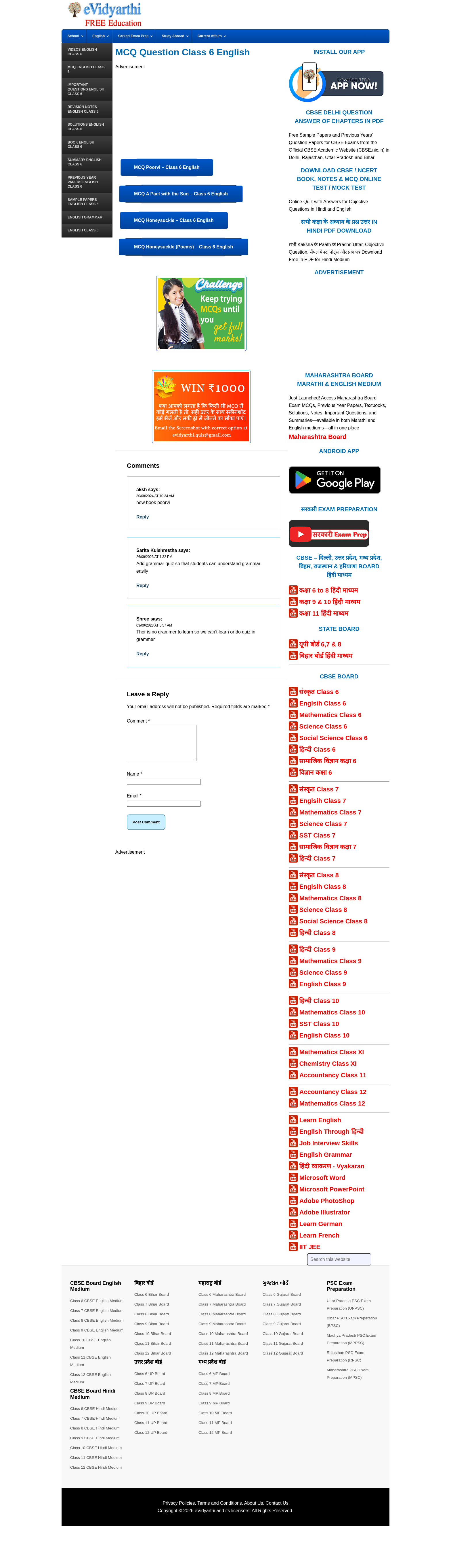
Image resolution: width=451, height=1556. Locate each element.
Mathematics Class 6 (330, 714)
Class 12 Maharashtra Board (224, 1353)
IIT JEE (309, 1247)
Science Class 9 (323, 972)
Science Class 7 (323, 823)
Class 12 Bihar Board (153, 1353)
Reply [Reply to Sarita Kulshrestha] (142, 585)
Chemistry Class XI (327, 1063)
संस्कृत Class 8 (319, 875)
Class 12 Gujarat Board (284, 1353)
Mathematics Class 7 (330, 812)
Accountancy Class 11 (332, 1075)
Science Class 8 (323, 909)
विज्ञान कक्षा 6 (315, 772)
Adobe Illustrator (324, 1212)
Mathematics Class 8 (330, 898)
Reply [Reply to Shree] (142, 653)
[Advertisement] (201, 111)
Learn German (320, 1223)
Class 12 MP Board (215, 1432)
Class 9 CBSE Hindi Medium (95, 1468)
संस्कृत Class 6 (319, 691)
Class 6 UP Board (150, 1373)
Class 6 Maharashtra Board (222, 1294)
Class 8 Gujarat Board (282, 1314)
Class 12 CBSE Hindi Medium (97, 1497)
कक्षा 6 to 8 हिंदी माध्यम (328, 590)
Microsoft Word (322, 1177)
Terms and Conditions (219, 1533)
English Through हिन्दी (331, 1131)
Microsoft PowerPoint (331, 1189)
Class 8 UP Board (150, 1393)
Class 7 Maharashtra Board (222, 1304)
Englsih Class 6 (322, 703)
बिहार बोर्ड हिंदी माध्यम (325, 655)
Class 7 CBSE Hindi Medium (95, 1448)
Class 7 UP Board (150, 1383)
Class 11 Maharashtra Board (224, 1343)
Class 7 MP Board (214, 1383)
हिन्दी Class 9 (317, 949)
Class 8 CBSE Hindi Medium (95, 1458)
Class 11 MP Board (215, 1422)
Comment (138, 720)
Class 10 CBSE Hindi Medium (97, 1477)
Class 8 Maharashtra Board (222, 1314)
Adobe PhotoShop (326, 1200)
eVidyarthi (205, 1540)
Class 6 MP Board (214, 1373)
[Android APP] (335, 496)
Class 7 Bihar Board (152, 1304)
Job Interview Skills (328, 1143)
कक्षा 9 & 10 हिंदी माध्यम (329, 602)
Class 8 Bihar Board (152, 1314)
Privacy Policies (179, 1533)
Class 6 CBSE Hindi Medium (95, 1438)
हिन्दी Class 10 (319, 1000)
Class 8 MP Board (214, 1393)
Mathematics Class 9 (330, 961)
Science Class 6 (323, 726)
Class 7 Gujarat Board (282, 1304)
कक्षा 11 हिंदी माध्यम (323, 613)
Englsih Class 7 (322, 800)
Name (134, 780)
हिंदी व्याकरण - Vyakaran (331, 1166)
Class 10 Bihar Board (153, 1333)
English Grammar (325, 1154)
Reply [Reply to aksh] (142, 516)
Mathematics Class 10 (332, 1012)
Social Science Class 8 (333, 921)
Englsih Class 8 (322, 886)
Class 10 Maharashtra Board (224, 1333)
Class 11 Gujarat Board (284, 1343)
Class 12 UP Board (151, 1432)
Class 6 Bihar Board (152, 1294)
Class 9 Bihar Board (152, 1323)
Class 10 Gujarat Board (284, 1333)
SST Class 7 (317, 835)
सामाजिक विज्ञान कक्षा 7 (327, 846)
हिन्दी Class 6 (317, 749)
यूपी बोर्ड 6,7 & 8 (320, 644)
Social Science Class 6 (333, 738)
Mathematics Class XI (331, 1052)
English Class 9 (322, 984)
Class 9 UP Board (150, 1403)
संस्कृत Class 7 (319, 789)
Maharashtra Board (318, 436)
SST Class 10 (319, 1023)
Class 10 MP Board (215, 1412)
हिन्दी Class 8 (317, 932)
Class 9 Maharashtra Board (222, 1323)
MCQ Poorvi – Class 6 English (167, 167)
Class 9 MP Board (214, 1403)
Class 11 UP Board (151, 1422)
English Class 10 (324, 1035)
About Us (253, 1533)
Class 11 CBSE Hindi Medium (97, 1487)
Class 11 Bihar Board (153, 1343)
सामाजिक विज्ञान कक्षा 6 (327, 761)
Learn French (319, 1235)
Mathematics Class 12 (332, 1103)
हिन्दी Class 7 (317, 858)
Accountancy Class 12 (332, 1091)
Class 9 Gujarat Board (282, 1323)
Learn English (320, 1120)
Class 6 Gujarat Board (282, 1294)
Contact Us (276, 1533)
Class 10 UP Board (151, 1412)
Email (134, 802)
